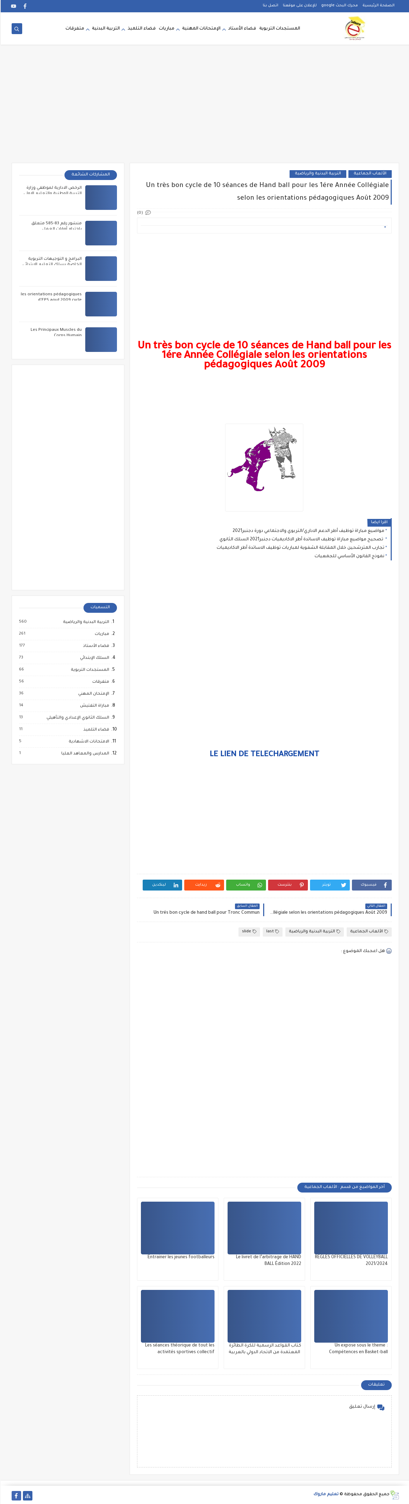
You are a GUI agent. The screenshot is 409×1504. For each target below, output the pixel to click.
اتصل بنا (270, 6)
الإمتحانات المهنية (200, 28)
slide (248, 932)
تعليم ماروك (325, 1494)
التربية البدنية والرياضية (317, 174)
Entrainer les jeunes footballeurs (180, 1257)
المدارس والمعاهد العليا (84, 754)
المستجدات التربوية (279, 28)
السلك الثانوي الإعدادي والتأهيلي (77, 718)
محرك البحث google (339, 6)
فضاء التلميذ (141, 28)
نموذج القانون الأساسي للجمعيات (349, 556)
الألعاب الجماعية (369, 174)
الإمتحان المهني (93, 694)
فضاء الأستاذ (95, 646)
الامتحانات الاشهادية (88, 742)
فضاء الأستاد (241, 28)
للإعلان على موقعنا (299, 6)
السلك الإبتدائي (94, 658)
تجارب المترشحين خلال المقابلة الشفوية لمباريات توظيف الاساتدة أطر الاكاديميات (300, 548)
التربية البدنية (105, 28)
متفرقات (74, 28)
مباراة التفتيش (94, 706)
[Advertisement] (204, 108)
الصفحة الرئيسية (378, 6)
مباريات (166, 28)
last (272, 932)
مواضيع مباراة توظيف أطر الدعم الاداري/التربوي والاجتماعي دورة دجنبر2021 (308, 531)
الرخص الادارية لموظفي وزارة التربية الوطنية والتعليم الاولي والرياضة (52, 194)
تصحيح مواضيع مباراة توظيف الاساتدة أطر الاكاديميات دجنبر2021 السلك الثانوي (301, 539)
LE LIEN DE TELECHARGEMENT (263, 755)
